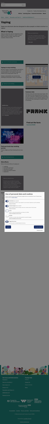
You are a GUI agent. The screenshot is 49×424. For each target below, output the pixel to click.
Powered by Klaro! (40, 230)
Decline (8, 226)
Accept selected (38, 226)
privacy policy (14, 197)
